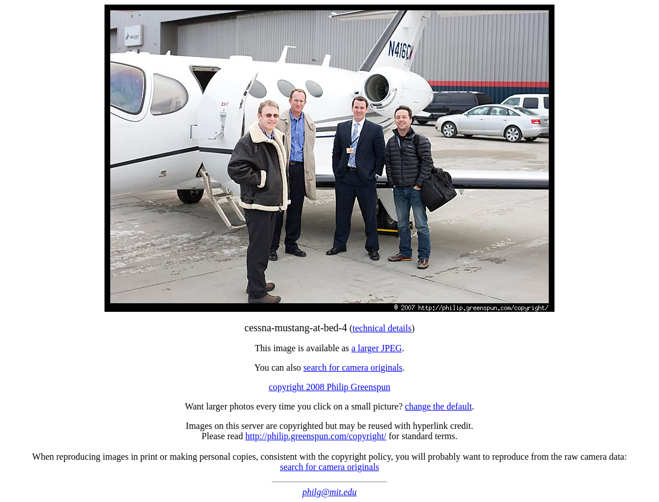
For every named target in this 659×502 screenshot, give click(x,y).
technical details (382, 328)
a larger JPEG (376, 348)
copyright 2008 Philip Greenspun (330, 387)
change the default (438, 406)
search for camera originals (353, 367)
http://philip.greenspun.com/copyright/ (315, 436)
